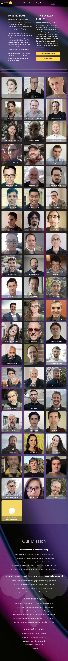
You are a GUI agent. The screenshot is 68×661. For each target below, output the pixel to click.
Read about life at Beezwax (48, 53)
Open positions (48, 58)
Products (32, 2)
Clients (25, 2)
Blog (37, 2)
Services (19, 2)
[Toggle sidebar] (2, 3)
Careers (46, 2)
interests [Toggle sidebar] (6, 2)
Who (41, 2)
